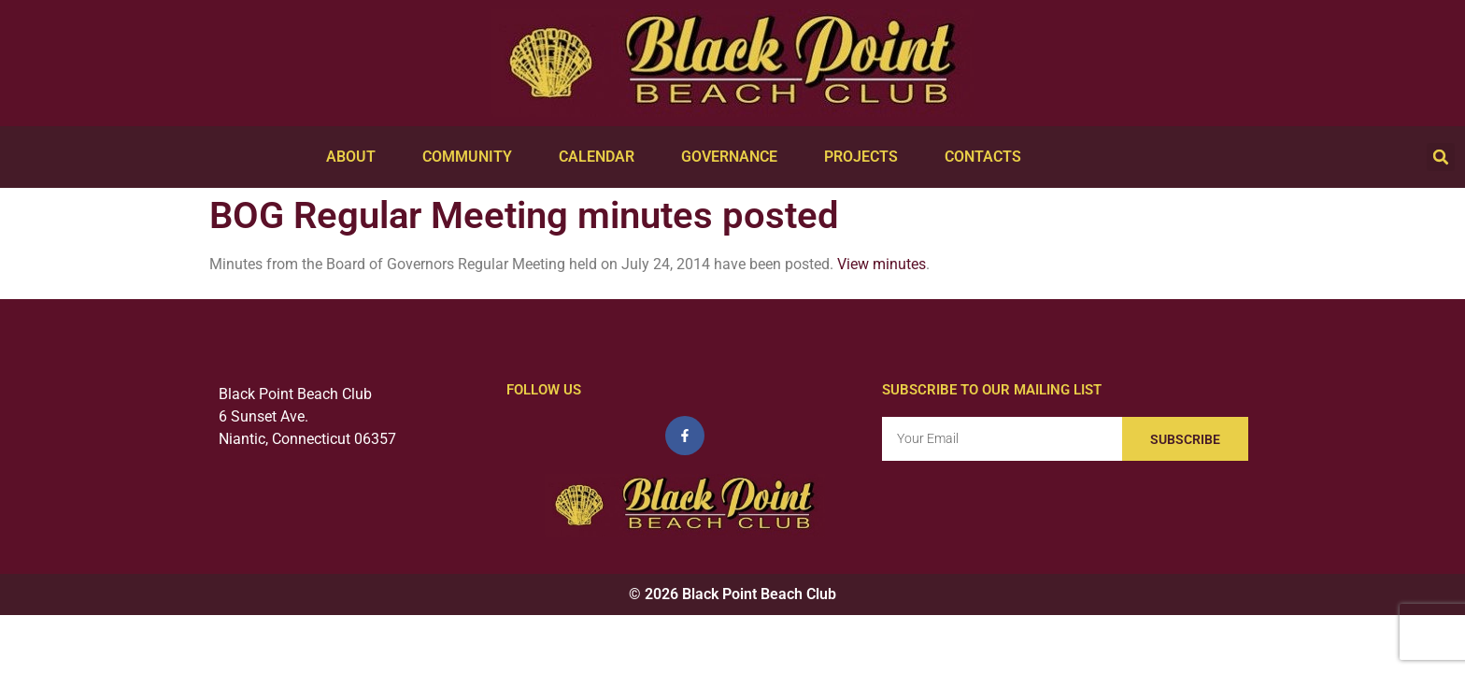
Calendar (601, 157)
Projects (865, 157)
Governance (734, 157)
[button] (1441, 157)
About (355, 157)
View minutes (881, 264)
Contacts (988, 157)
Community (471, 157)
